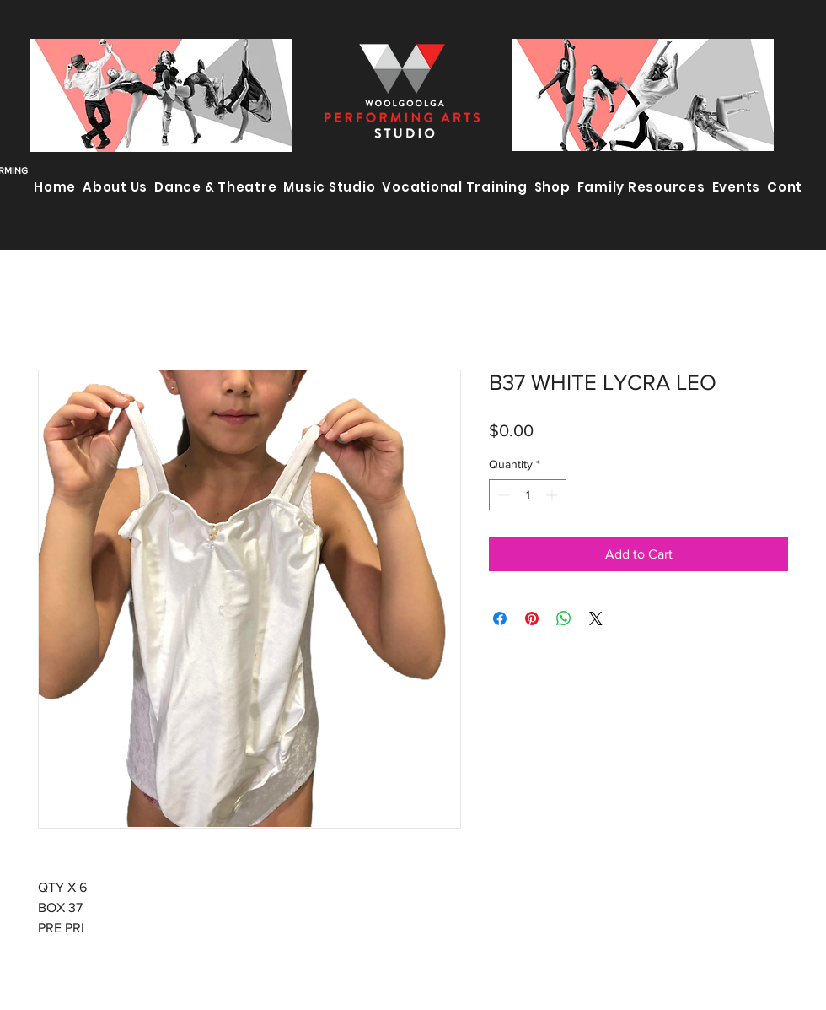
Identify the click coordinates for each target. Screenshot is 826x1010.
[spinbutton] (527, 495)
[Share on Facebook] (500, 618)
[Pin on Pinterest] (532, 618)
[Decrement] (501, 495)
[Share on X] (596, 618)
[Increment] (553, 495)
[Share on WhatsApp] (564, 618)
